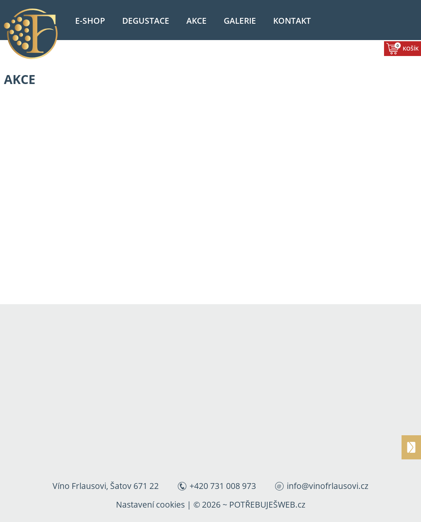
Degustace (145, 20)
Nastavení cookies (150, 504)
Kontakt (292, 20)
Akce (196, 20)
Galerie (240, 20)
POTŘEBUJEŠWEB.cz (267, 504)
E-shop (90, 20)
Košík (407, 47)
